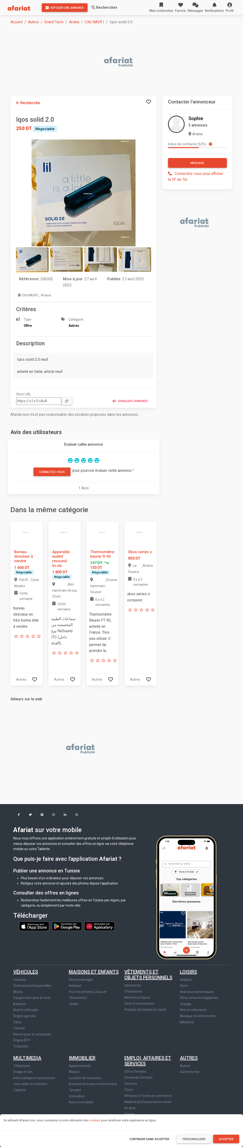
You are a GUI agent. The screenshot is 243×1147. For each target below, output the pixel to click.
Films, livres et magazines (199, 998)
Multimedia (27, 1058)
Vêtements (132, 985)
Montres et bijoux (137, 997)
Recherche (28, 103)
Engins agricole (24, 1016)
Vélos (17, 1022)
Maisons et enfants (94, 972)
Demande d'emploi (138, 1077)
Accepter (226, 1139)
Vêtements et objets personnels (148, 974)
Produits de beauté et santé (145, 1009)
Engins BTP (21, 1040)
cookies (94, 1120)
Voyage (185, 1004)
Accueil (16, 22)
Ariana (74, 22)
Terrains (75, 1090)
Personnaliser (194, 1139)
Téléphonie (21, 1066)
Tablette (19, 1090)
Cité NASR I (94, 22)
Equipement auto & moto (32, 998)
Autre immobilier (81, 1102)
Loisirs (188, 972)
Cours (128, 1089)
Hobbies (186, 980)
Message (197, 163)
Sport (184, 986)
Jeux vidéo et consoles (30, 1084)
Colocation (77, 1096)
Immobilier (82, 1058)
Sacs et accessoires (139, 1003)
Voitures (19, 980)
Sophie (195, 118)
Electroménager (81, 980)
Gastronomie (189, 1072)
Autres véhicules (25, 1010)
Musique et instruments (197, 1016)
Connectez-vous (52, 472)
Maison (74, 1072)
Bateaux (19, 1004)
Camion (19, 1028)
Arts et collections (193, 1010)
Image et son (23, 1072)
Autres (33, 22)
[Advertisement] (124, 62)
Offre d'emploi (135, 1071)
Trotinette (20, 1046)
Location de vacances (85, 1078)
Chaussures (133, 991)
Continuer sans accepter (149, 1139)
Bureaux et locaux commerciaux (93, 1084)
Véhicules (25, 972)
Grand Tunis (54, 22)
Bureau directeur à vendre (23, 556)
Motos (18, 992)
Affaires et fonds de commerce (148, 1096)
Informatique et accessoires (34, 1078)
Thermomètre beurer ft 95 (102, 554)
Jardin (73, 1004)
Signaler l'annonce (130, 401)
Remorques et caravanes (32, 1034)
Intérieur (75, 986)
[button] (230, 7)
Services (130, 1084)
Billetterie (187, 1022)
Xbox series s (140, 552)
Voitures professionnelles (32, 986)
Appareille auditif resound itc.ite (61, 559)
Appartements (80, 1066)
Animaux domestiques (197, 992)
